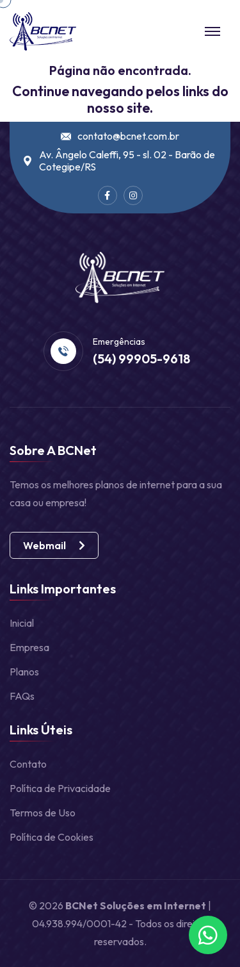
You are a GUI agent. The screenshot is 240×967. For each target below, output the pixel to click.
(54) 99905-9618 (141, 359)
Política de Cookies (51, 837)
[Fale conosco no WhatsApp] (208, 935)
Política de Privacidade (60, 788)
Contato (28, 763)
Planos (24, 671)
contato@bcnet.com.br (128, 136)
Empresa (29, 647)
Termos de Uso (43, 812)
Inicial (22, 622)
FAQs (22, 696)
